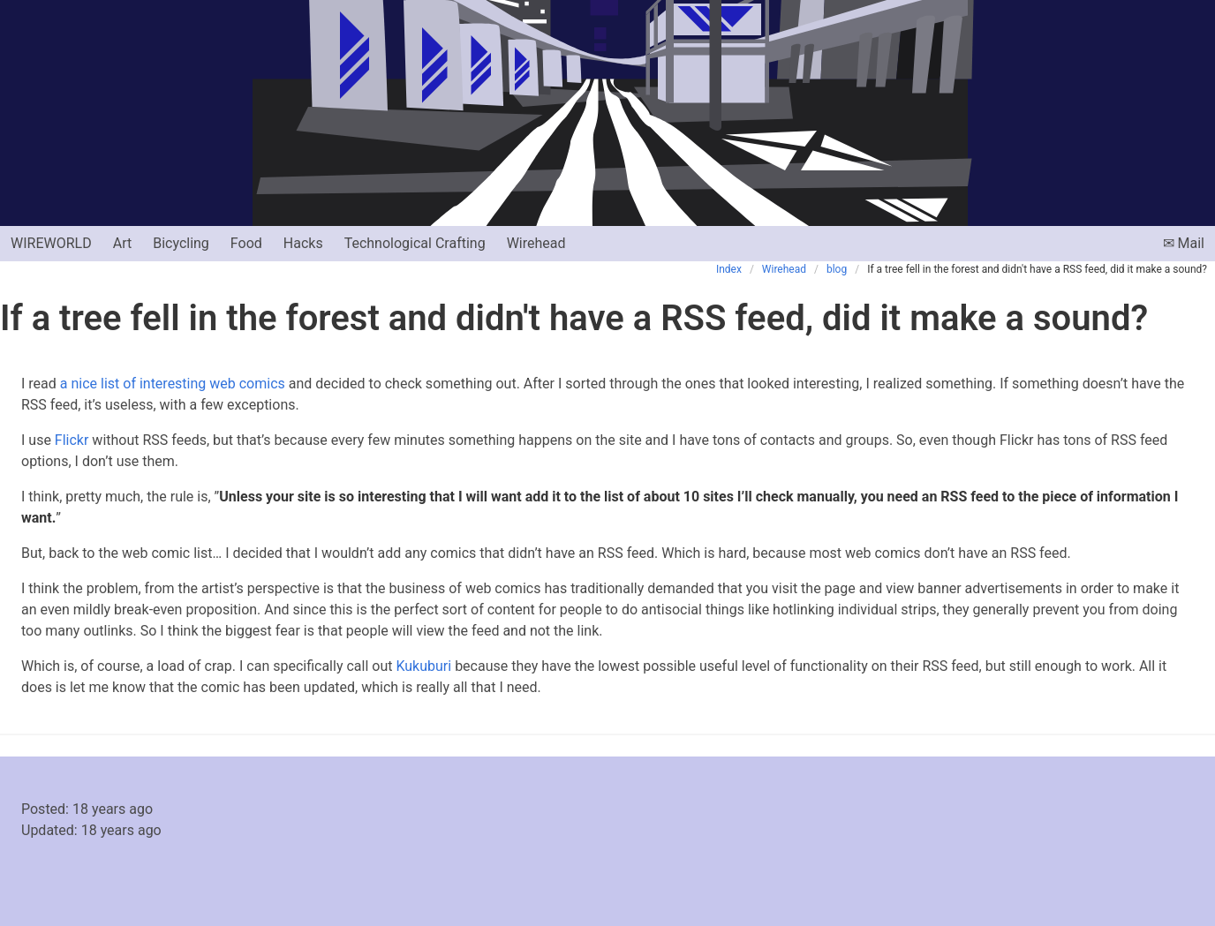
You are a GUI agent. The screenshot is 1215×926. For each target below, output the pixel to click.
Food (246, 243)
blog (836, 269)
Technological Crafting (415, 243)
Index (729, 269)
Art (122, 243)
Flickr (72, 440)
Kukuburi (423, 666)
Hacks (303, 243)
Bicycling (181, 243)
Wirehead (536, 243)
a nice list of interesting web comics (172, 383)
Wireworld (51, 243)
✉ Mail (1183, 243)
